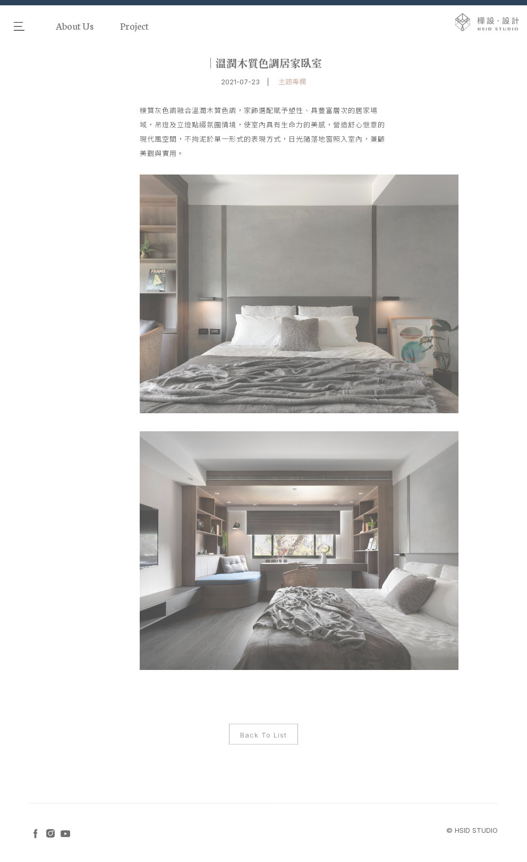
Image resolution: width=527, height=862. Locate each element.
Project (134, 25)
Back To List (263, 738)
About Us (75, 25)
